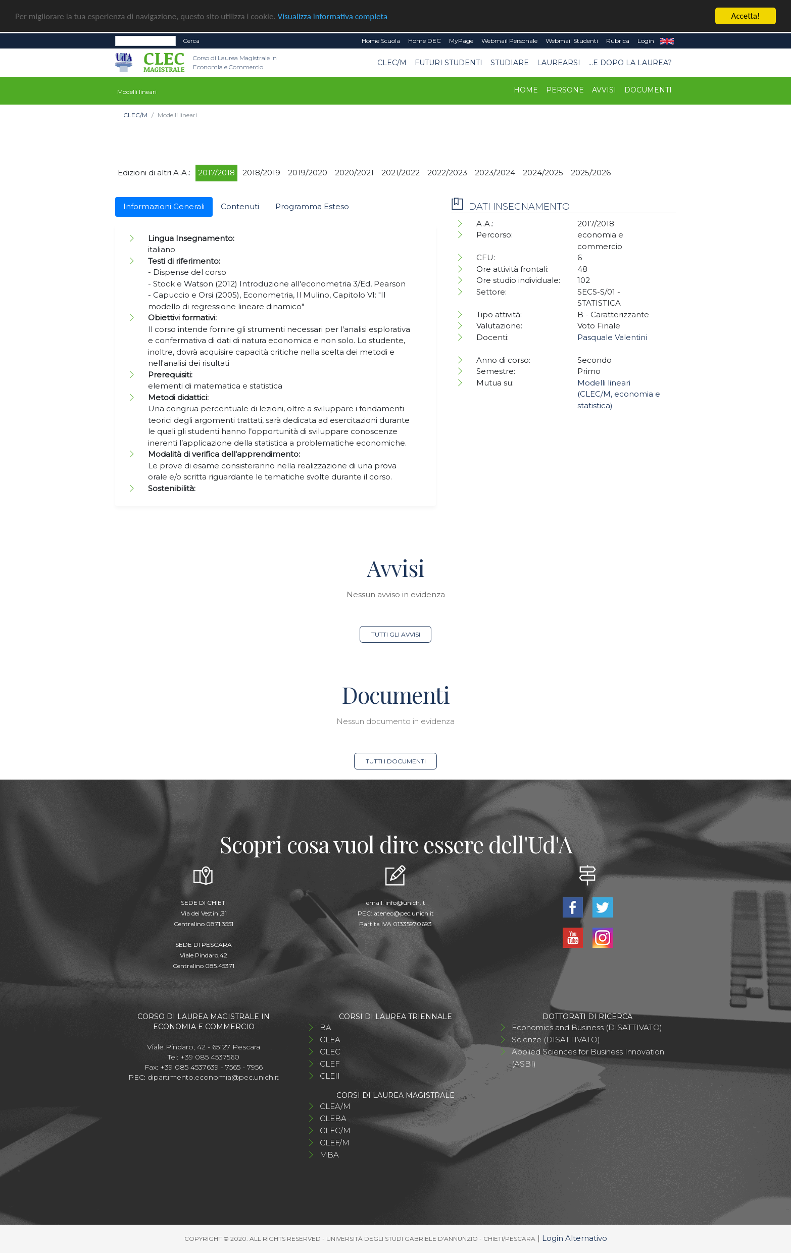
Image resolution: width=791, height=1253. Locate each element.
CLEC (330, 1051)
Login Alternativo (574, 1238)
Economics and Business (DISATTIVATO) (587, 1027)
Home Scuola (381, 40)
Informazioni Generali (164, 206)
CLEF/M (335, 1142)
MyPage (461, 40)
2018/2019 (261, 172)
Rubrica (617, 40)
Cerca (191, 40)
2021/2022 (400, 172)
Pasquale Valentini (612, 337)
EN (667, 40)
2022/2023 (447, 172)
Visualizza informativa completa (333, 16)
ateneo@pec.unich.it (404, 913)
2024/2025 (543, 172)
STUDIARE (509, 62)
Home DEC (424, 40)
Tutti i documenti (396, 761)
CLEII (330, 1076)
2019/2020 (307, 172)
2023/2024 (495, 172)
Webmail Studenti (572, 40)
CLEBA (333, 1118)
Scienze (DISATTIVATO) (556, 1039)
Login (645, 40)
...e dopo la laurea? (630, 62)
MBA (329, 1155)
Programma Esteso (312, 206)
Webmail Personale (509, 40)
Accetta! (745, 16)
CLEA (330, 1039)
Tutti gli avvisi (395, 634)
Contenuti (240, 206)
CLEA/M (335, 1106)
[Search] (145, 41)
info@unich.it (405, 902)
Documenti (648, 89)
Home (526, 89)
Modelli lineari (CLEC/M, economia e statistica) (618, 394)
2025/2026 (591, 172)
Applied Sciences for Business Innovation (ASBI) (588, 1058)
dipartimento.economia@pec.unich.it (213, 1077)
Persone (565, 89)
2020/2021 (354, 172)
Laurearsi (558, 62)
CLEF (330, 1064)
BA (325, 1027)
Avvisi (604, 89)
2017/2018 (216, 172)
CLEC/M (392, 62)
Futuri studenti (448, 62)
